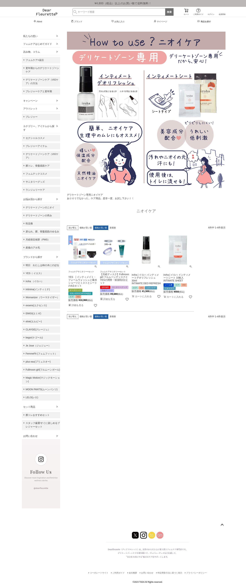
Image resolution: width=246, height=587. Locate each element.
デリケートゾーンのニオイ (40, 207)
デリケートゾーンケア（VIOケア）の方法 (42, 81)
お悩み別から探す (32, 199)
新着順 (113, 228)
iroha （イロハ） (35, 281)
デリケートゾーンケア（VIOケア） (42, 156)
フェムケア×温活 (35, 60)
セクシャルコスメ (35, 138)
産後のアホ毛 (33, 247)
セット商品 (29, 406)
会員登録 (222, 14)
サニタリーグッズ (35, 181)
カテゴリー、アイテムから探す (38, 128)
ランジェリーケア (35, 189)
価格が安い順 (86, 228)
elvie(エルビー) (34, 321)
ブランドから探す (32, 257)
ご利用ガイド (198, 14)
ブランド (76, 21)
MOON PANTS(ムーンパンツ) (41, 389)
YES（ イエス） (34, 273)
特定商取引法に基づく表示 (170, 573)
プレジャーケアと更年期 (39, 91)
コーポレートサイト (99, 573)
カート (186, 14)
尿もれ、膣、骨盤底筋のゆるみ (42, 231)
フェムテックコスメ (36, 173)
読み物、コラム (31, 51)
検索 (169, 12)
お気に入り (118, 21)
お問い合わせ (30, 436)
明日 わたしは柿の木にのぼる (42, 265)
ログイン (211, 14)
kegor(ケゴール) (34, 337)
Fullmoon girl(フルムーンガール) (43, 369)
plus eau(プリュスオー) (38, 361)
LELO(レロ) (32, 397)
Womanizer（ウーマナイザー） (42, 297)
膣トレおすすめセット (38, 415)
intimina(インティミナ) (38, 289)
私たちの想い (30, 36)
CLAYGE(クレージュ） (38, 329)
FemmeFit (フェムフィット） (41, 353)
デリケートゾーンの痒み (39, 215)
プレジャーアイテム (36, 146)
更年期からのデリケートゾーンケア (42, 70)
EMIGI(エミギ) (33, 313)
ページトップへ (222, 525)
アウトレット (30, 108)
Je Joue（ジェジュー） (38, 345)
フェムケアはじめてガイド (37, 44)
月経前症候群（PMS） (38, 239)
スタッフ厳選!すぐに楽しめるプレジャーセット (43, 425)
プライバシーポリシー (196, 573)
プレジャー (32, 116)
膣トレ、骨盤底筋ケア (38, 165)
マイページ (160, 21)
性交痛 (29, 223)
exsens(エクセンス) (36, 305)
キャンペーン (30, 100)
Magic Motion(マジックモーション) (43, 379)
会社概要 (133, 573)
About (38, 21)
